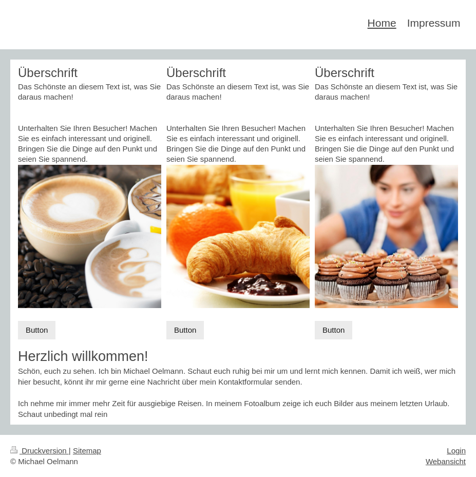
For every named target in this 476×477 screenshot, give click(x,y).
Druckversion (39, 450)
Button (37, 330)
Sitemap (87, 450)
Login (456, 450)
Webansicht (446, 461)
